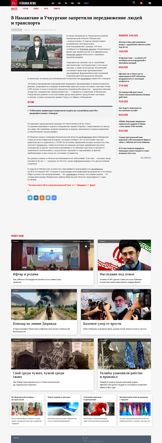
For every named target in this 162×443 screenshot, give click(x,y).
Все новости (146, 157)
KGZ (60, 3)
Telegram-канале (74, 54)
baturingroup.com (96, 440)
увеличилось (97, 169)
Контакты (16, 437)
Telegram (81, 185)
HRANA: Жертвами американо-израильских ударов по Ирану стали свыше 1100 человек (132, 124)
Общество (27, 30)
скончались (71, 174)
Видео (37, 9)
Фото (47, 9)
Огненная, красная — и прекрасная (94, 398)
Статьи (26, 9)
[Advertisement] (81, 219)
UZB (80, 3)
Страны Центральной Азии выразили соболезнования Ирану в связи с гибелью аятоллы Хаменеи (134, 139)
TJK (66, 3)
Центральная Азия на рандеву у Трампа (135, 398)
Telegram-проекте (88, 49)
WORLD (88, 3)
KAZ (53, 3)
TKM (73, 3)
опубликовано (85, 137)
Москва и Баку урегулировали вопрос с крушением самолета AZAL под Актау (135, 44)
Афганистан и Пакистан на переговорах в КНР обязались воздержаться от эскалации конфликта (132, 77)
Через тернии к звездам (60, 397)
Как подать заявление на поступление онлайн (130, 109)
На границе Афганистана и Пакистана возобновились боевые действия (134, 94)
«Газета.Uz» (42, 145)
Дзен (92, 185)
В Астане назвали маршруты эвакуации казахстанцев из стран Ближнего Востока (134, 150)
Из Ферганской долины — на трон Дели (25, 398)
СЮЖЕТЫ (58, 9)
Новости (14, 9)
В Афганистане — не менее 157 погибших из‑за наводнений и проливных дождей (132, 60)
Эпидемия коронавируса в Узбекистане (44, 30)
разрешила (86, 78)
